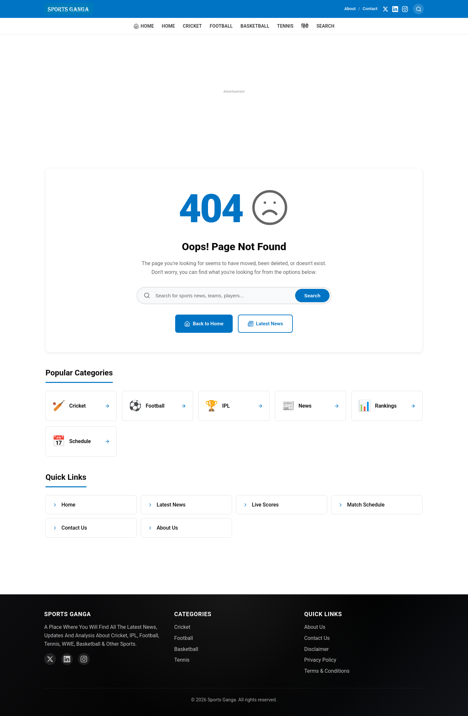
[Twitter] (386, 9)
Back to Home (203, 324)
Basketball (254, 26)
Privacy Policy (320, 660)
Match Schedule (361, 505)
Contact (370, 8)
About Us (163, 528)
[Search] (418, 9)
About (350, 8)
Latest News (265, 324)
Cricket (192, 26)
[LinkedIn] (395, 9)
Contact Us (69, 528)
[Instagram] (405, 9)
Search (325, 26)
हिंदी (305, 26)
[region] (234, 92)
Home (168, 26)
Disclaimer (316, 649)
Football (221, 26)
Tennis (285, 26)
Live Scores (261, 505)
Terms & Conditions (327, 671)
